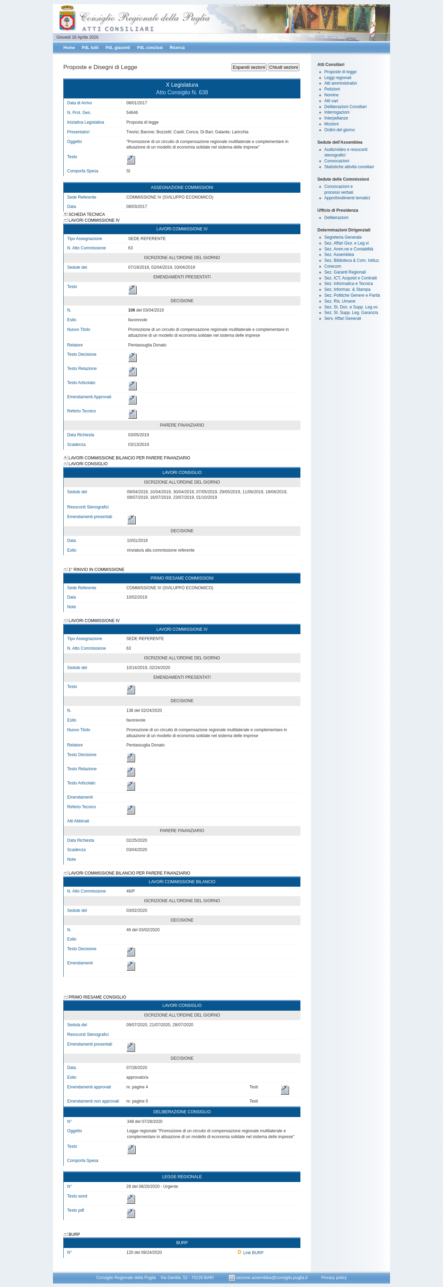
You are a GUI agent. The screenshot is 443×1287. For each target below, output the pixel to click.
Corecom (332, 266)
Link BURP (250, 1252)
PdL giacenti (118, 47)
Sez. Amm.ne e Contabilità (348, 249)
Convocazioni (336, 161)
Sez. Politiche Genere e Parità (352, 295)
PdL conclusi (150, 47)
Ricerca (177, 47)
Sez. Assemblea (339, 254)
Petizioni (332, 89)
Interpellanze (336, 118)
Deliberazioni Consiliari (345, 106)
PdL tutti (90, 47)
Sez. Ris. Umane (339, 301)
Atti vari (331, 100)
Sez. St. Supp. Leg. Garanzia (351, 312)
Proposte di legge (340, 71)
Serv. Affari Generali (342, 318)
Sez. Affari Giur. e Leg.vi (346, 243)
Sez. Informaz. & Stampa (347, 289)
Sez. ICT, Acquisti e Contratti (350, 278)
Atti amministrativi (340, 83)
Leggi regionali (337, 77)
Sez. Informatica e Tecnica (348, 283)
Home (69, 47)
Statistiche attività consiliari (349, 166)
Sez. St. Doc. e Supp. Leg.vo (351, 307)
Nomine (331, 95)
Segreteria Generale (343, 237)
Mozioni (331, 124)
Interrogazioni (337, 112)
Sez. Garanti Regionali (345, 272)
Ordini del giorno (339, 129)
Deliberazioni (336, 217)
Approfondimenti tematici (347, 198)
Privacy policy (333, 1277)
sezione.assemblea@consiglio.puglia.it (269, 1277)
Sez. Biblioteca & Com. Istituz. (352, 260)
